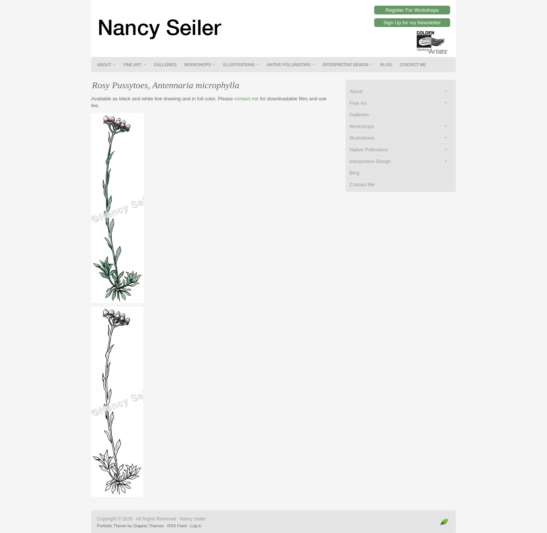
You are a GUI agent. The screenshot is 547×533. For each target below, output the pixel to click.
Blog (386, 64)
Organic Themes (148, 525)
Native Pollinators (289, 64)
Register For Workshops (412, 10)
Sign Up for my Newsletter (412, 22)
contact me (246, 99)
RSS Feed (177, 525)
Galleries (165, 64)
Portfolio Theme (111, 525)
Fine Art (132, 64)
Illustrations (239, 64)
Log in (195, 525)
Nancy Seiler (273, 23)
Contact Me (413, 64)
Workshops (197, 64)
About (104, 64)
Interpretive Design (345, 64)
